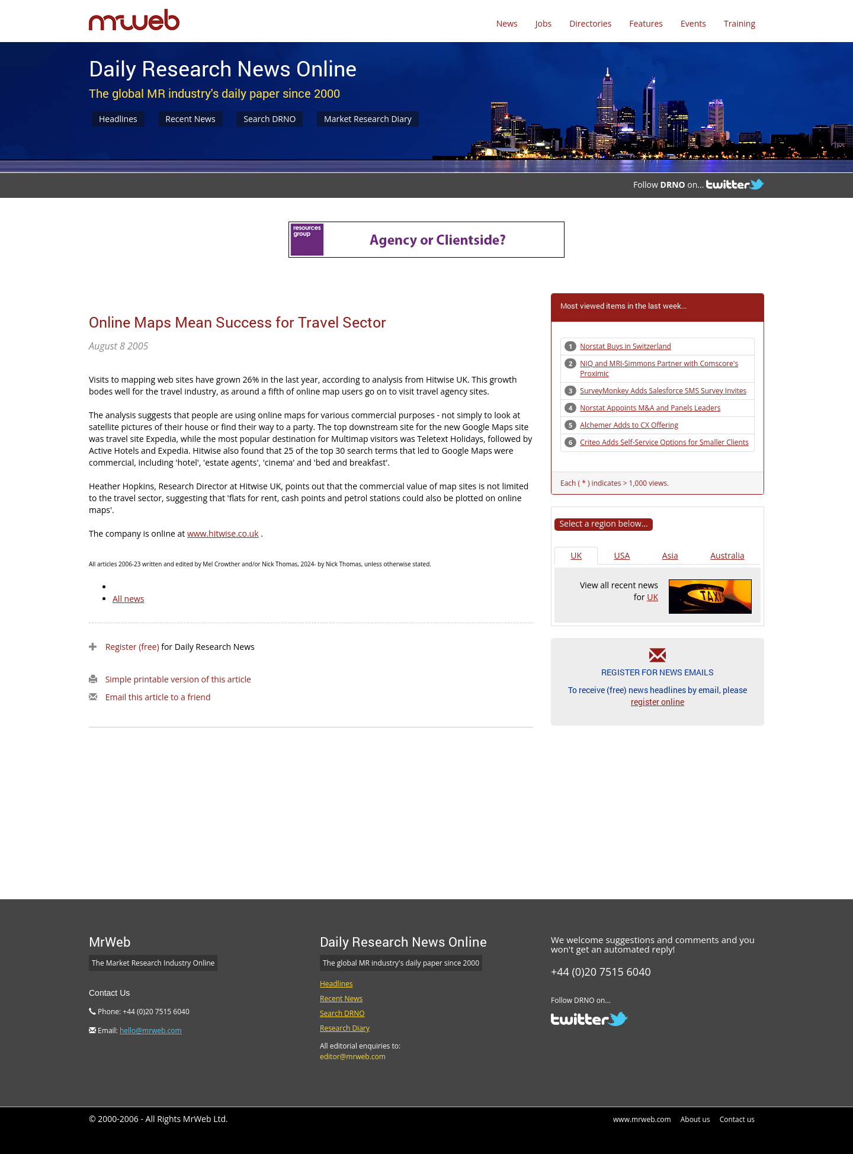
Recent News (190, 118)
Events (693, 23)
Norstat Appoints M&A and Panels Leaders (650, 408)
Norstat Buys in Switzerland (625, 346)
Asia (670, 555)
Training (739, 23)
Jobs (543, 23)
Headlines (118, 118)
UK (576, 555)
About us (695, 1119)
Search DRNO (269, 118)
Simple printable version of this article (178, 679)
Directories (590, 23)
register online (657, 701)
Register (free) (132, 646)
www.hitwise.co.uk (223, 533)
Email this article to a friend (158, 697)
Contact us (737, 1119)
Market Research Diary (368, 118)
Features (646, 23)
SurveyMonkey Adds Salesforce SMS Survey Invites (663, 391)
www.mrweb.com (642, 1119)
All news (129, 598)
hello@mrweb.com (151, 1030)
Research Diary (345, 1028)
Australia (727, 555)
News (507, 23)
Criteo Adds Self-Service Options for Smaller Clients (664, 442)
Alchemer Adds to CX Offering (629, 425)
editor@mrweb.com (353, 1057)
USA (622, 555)
